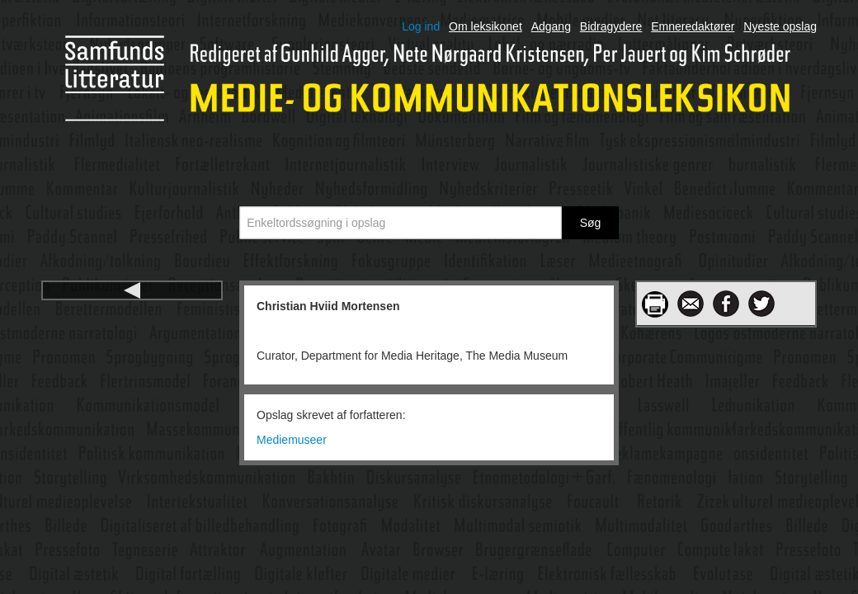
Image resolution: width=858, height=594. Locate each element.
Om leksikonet (485, 26)
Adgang (551, 26)
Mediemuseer (292, 439)
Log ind (421, 26)
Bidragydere (611, 26)
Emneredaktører (692, 26)
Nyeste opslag (780, 26)
